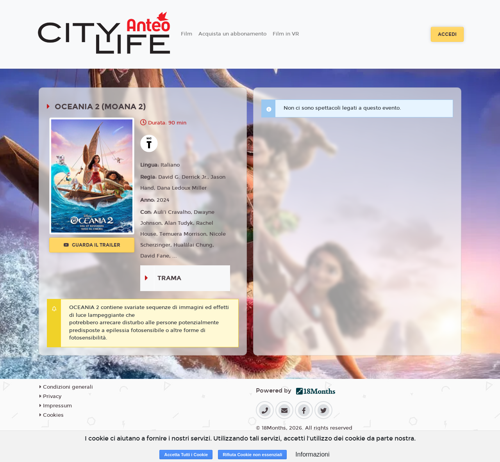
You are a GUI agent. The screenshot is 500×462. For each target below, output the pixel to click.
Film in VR (286, 34)
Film (186, 34)
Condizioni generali (66, 387)
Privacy (50, 396)
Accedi (447, 34)
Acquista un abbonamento (232, 34)
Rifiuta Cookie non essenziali (252, 454)
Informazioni (312, 454)
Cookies (51, 415)
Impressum (55, 406)
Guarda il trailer (92, 245)
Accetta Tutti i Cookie (186, 454)
